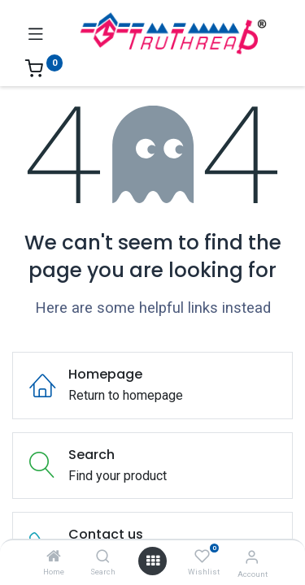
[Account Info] (251, 557)
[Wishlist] (202, 556)
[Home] (53, 557)
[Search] (103, 557)
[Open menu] (152, 560)
